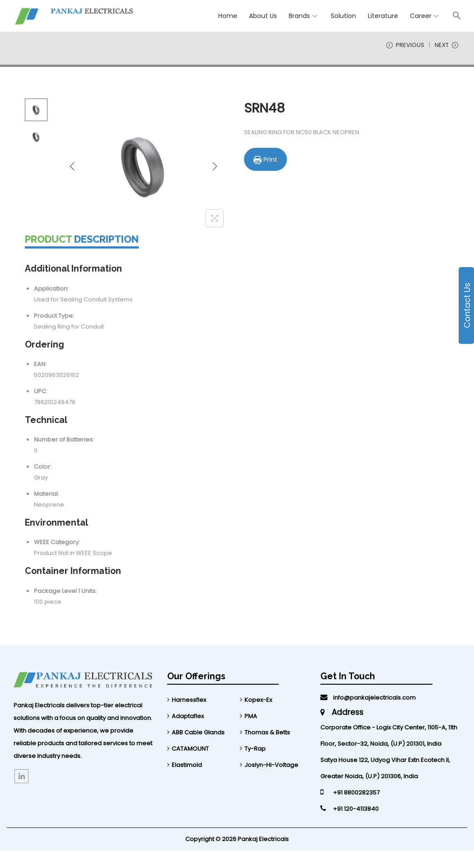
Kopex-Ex (258, 700)
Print (265, 159)
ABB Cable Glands (198, 733)
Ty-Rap (255, 749)
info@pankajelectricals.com (368, 698)
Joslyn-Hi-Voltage (271, 765)
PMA (250, 716)
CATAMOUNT (190, 749)
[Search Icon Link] (457, 15)
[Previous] (72, 166)
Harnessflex (189, 700)
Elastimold (187, 765)
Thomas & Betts (267, 733)
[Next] (214, 166)
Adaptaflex (188, 716)
